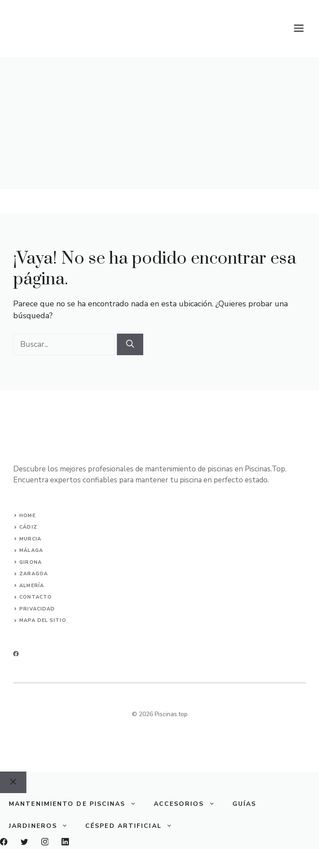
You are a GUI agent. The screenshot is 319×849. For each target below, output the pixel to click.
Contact (33, 597)
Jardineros (42, 826)
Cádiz (28, 527)
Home (27, 515)
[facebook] (16, 654)
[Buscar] (130, 344)
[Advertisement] (159, 123)
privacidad (37, 609)
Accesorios (189, 804)
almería (31, 585)
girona (30, 562)
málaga (31, 550)
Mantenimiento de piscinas (77, 804)
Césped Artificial (133, 826)
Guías (244, 804)
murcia (30, 539)
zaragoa (33, 573)
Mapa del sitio (42, 620)
